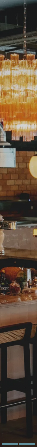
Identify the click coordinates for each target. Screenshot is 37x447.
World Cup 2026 (27, 444)
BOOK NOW (10, 444)
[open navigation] (34, 2)
